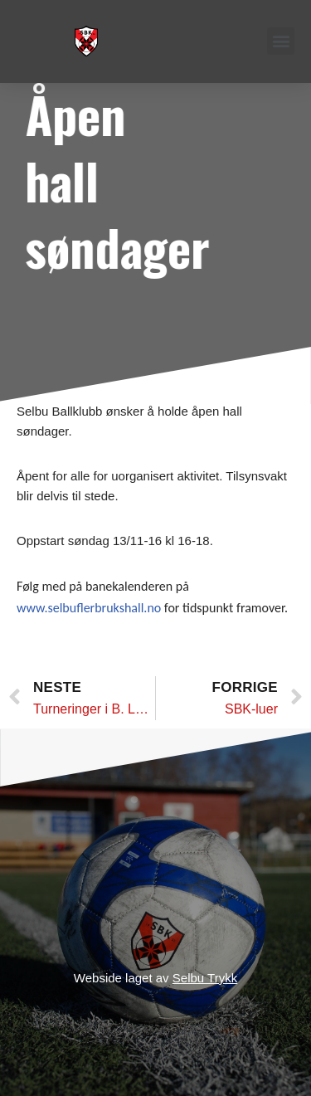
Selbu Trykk (205, 978)
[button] (280, 41)
